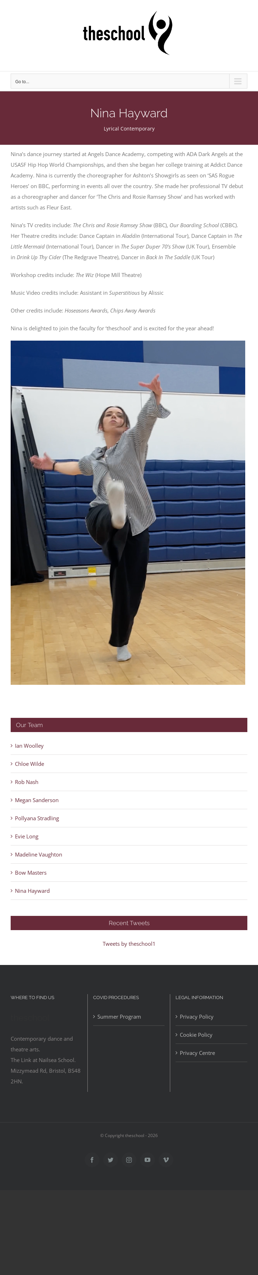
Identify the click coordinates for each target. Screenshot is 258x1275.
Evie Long (26, 836)
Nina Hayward (32, 890)
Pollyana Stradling (37, 818)
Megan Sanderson (37, 800)
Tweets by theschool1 (129, 943)
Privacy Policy (197, 1016)
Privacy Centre (197, 1052)
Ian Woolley (29, 745)
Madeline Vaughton (38, 854)
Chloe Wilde (29, 763)
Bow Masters (31, 872)
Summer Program (119, 1016)
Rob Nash (26, 781)
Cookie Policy (196, 1034)
